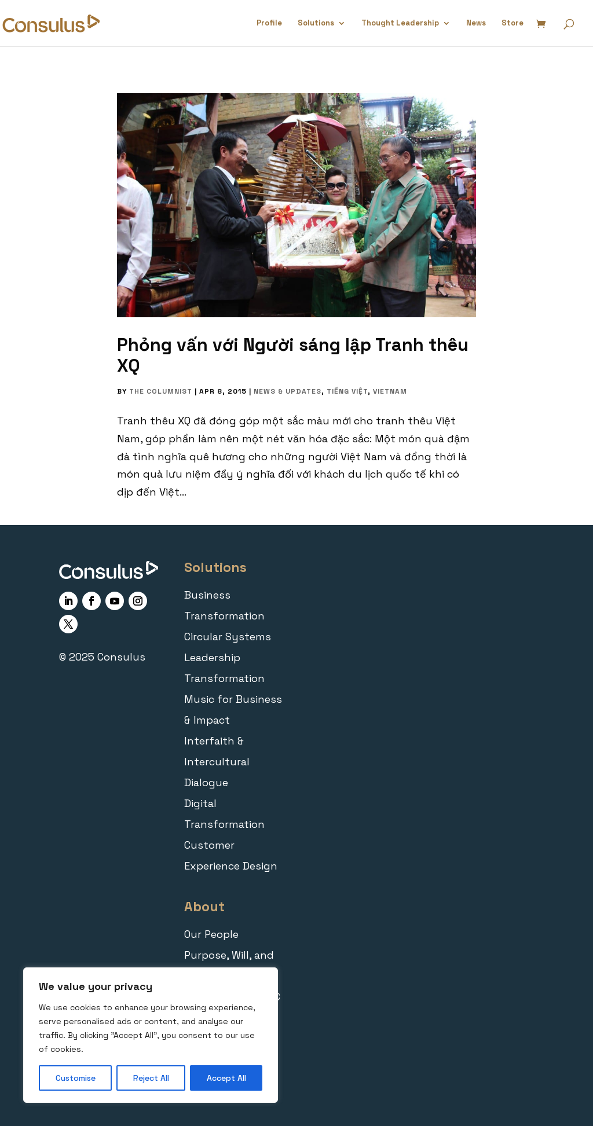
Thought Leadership (400, 23)
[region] (150, 1035)
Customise (76, 1078)
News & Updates (287, 391)
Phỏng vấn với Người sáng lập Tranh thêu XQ (292, 355)
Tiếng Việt (347, 391)
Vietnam (390, 391)
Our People (211, 934)
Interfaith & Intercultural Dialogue (217, 761)
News (476, 23)
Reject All (151, 1078)
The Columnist (160, 391)
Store (513, 23)
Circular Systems (227, 636)
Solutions (316, 23)
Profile (269, 23)
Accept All (226, 1078)
